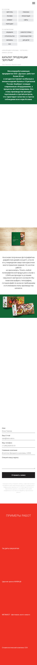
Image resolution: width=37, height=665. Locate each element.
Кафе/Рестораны (26, 32)
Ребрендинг (9, 24)
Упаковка (26, 12)
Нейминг (9, 20)
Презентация (26, 16)
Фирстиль (10, 12)
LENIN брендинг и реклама (10, 50)
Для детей (26, 40)
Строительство (10, 36)
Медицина (9, 32)
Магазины (9, 40)
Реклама (9, 16)
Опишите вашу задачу (10, 457)
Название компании (9, 450)
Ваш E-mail (6, 436)
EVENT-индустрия (26, 36)
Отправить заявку (18, 475)
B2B (9, 44)
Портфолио (23, 50)
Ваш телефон (7, 443)
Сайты (26, 20)
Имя (3, 428)
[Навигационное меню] (33, 3)
